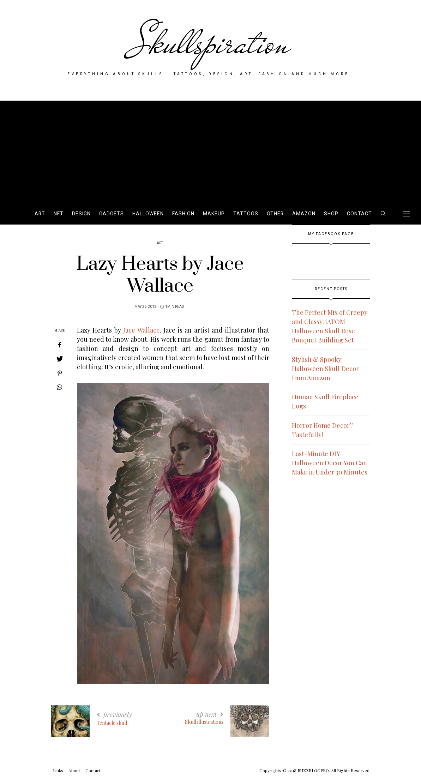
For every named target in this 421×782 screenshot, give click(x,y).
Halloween (148, 213)
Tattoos (245, 213)
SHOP (331, 213)
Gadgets (111, 213)
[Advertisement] (210, 150)
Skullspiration (210, 43)
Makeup (214, 213)
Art (40, 213)
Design (81, 213)
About (74, 770)
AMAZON (303, 213)
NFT (59, 213)
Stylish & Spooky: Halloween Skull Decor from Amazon (325, 368)
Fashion (183, 213)
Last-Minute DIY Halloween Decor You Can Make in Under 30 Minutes (329, 462)
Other (275, 213)
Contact (359, 213)
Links (58, 770)
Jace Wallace (141, 330)
